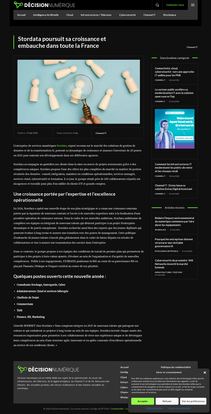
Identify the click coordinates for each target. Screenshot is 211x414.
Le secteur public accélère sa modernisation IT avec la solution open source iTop (173, 96)
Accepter (143, 401)
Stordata (62, 145)
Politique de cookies (154, 408)
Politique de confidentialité (179, 408)
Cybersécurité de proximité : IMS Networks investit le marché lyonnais (172, 277)
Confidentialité (117, 409)
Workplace (161, 241)
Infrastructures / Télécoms (170, 285)
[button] (204, 372)
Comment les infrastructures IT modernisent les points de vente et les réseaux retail (173, 171)
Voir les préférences (193, 401)
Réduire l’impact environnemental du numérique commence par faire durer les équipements (174, 231)
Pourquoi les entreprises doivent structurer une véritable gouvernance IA (171, 253)
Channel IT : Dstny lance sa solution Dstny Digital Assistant (171, 192)
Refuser (167, 401)
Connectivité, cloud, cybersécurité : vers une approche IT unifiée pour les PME (172, 73)
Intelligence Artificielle (168, 262)
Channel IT (192, 47)
